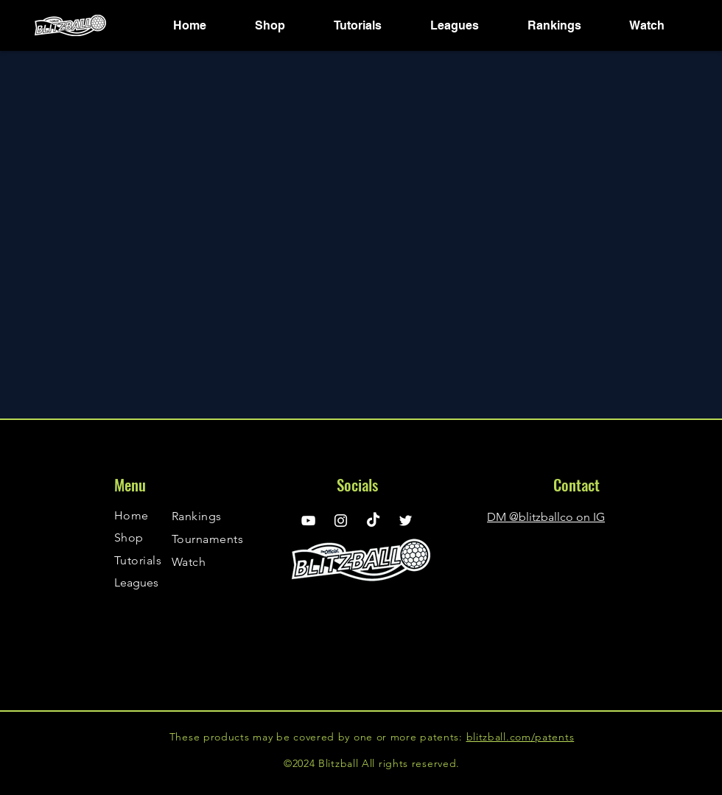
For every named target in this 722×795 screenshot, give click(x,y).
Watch (189, 562)
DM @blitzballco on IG (546, 517)
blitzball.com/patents (520, 736)
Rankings (197, 516)
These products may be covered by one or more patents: (317, 736)
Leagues (136, 582)
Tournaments (207, 539)
